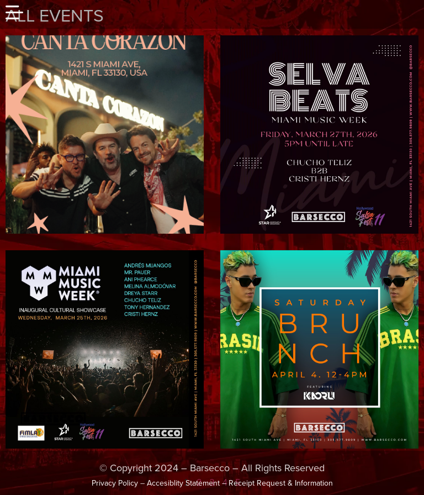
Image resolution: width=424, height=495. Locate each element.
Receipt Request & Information (281, 483)
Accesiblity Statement (183, 483)
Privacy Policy (115, 483)
